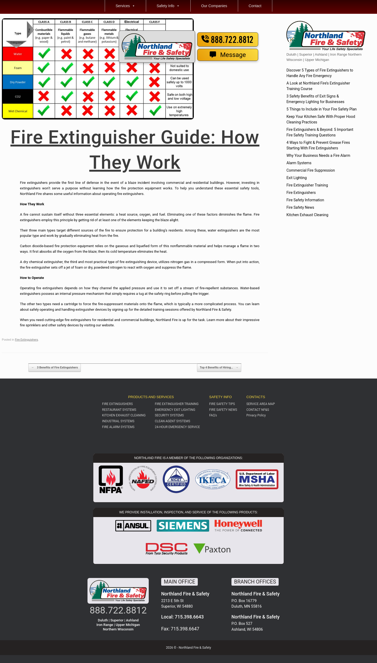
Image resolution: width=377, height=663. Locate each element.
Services (125, 6)
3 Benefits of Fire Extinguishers (54, 368)
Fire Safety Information (305, 200)
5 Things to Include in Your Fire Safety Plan (321, 109)
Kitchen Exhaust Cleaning (307, 215)
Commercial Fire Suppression (310, 170)
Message (228, 55)
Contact (255, 6)
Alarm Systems (298, 163)
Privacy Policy (256, 415)
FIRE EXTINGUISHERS (117, 404)
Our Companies (214, 6)
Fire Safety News (300, 207)
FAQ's (213, 415)
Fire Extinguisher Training (307, 185)
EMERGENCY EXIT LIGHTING (175, 410)
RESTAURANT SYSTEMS (119, 410)
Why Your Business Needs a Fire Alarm (318, 155)
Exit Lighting (296, 178)
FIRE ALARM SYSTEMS (118, 427)
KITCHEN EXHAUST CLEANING (124, 415)
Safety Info (168, 6)
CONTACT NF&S (257, 410)
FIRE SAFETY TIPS (222, 404)
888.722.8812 (227, 40)
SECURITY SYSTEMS (169, 415)
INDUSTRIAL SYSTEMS (118, 421)
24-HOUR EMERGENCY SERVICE (177, 427)
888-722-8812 (297, 65)
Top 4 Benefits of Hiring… (219, 368)
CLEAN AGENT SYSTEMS (172, 421)
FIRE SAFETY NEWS (223, 410)
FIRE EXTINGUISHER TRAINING (177, 404)
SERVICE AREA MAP (260, 404)
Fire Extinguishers (26, 339)
